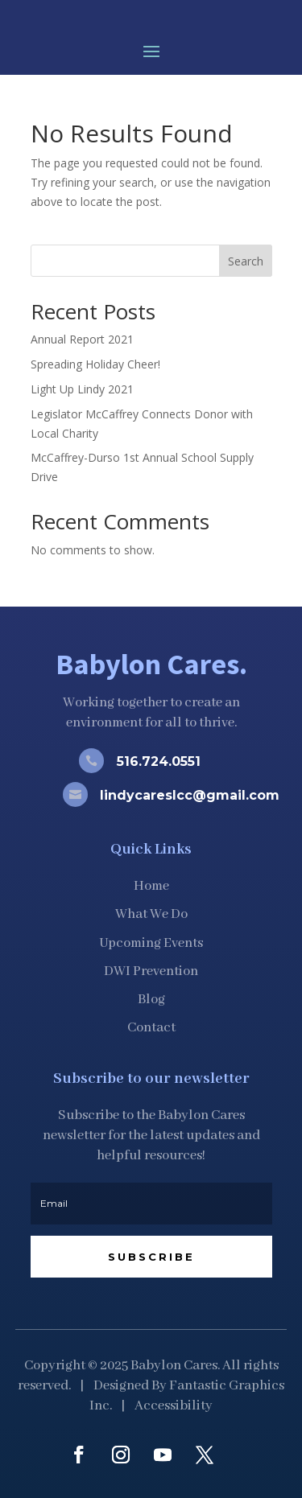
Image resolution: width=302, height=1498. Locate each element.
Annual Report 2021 (82, 339)
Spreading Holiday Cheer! (95, 364)
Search (245, 261)
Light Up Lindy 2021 (82, 389)
